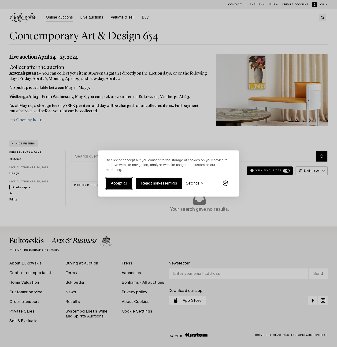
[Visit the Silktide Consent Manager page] (225, 183)
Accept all (119, 183)
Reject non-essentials (159, 183)
